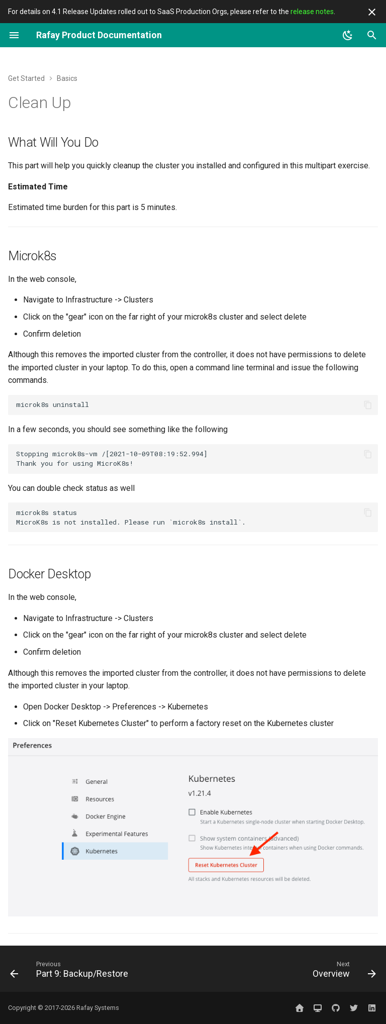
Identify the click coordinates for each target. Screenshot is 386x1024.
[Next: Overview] (342, 972)
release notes (312, 12)
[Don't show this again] (372, 12)
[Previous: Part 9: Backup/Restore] (71, 972)
